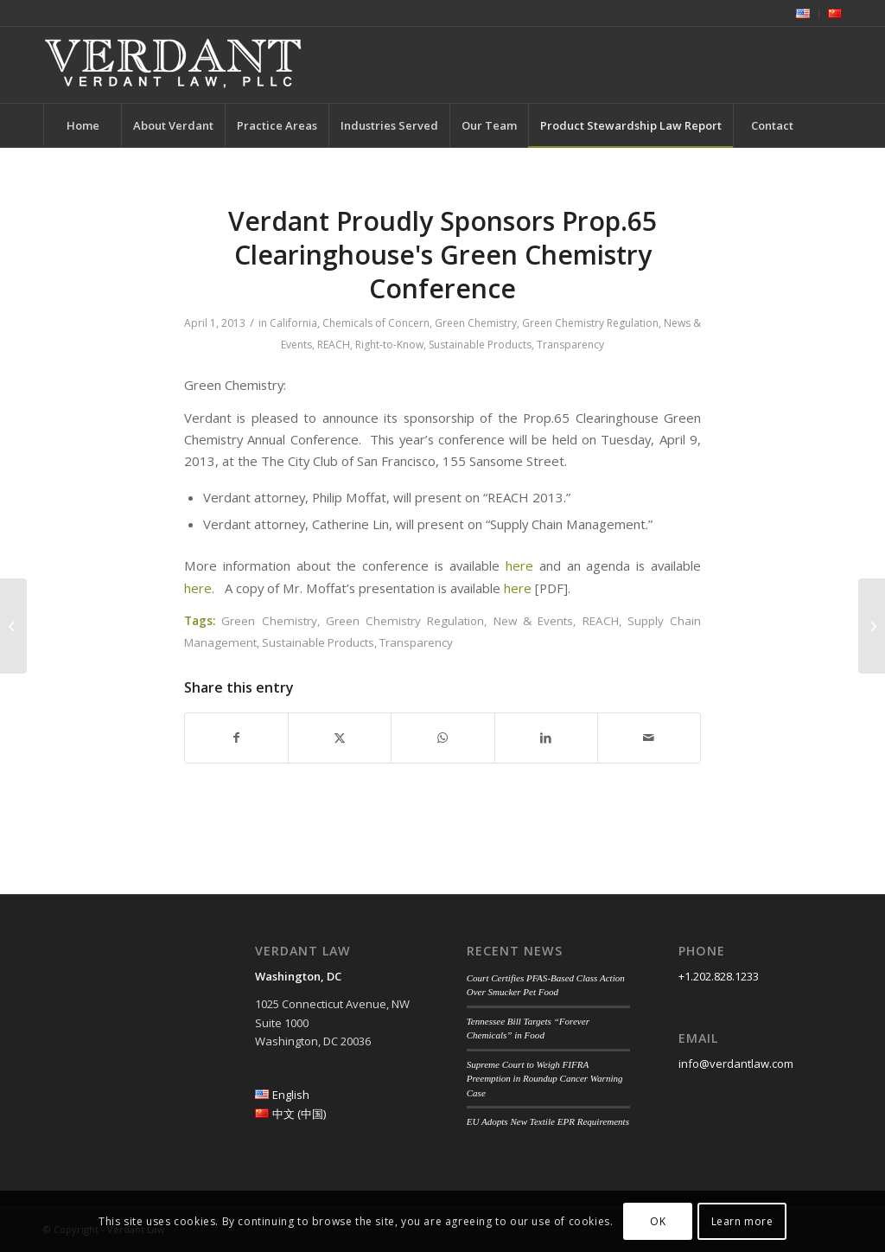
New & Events (533, 621)
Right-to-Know (389, 344)
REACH (333, 344)
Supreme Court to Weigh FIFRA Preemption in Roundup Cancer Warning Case (545, 1078)
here (519, 565)
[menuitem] (803, 14)
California (293, 323)
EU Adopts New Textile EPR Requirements (548, 1121)
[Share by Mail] (649, 737)
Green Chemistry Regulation (590, 323)
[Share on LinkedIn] (546, 737)
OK (657, 1221)
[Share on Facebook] (236, 737)
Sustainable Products (480, 344)
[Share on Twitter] (340, 737)
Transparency (570, 344)
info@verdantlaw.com (735, 1063)
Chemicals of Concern (376, 323)
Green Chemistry (476, 323)
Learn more (742, 1221)
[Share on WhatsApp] (442, 737)
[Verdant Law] (172, 65)
